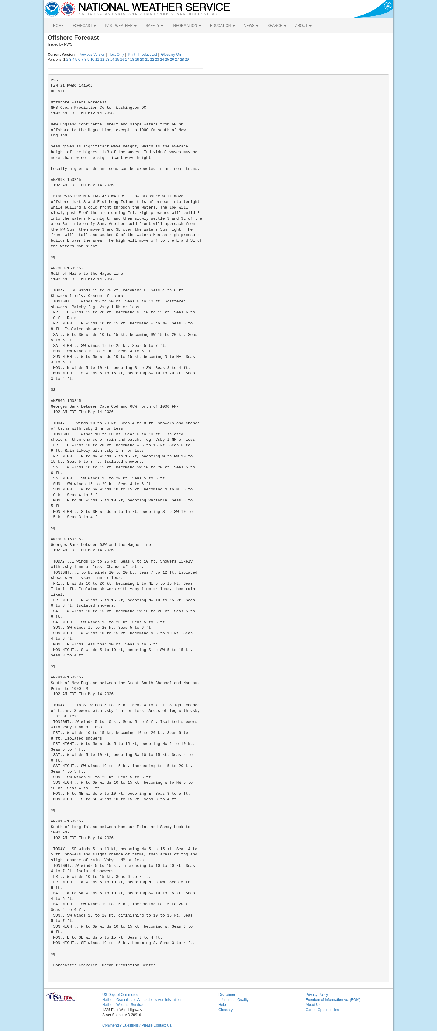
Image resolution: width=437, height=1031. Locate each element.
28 (182, 60)
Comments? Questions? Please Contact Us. (137, 1025)
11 (97, 60)
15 (117, 60)
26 (172, 60)
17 (127, 60)
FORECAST (84, 26)
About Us (313, 1005)
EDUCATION (222, 26)
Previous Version (91, 54)
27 (177, 60)
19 (137, 60)
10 (92, 60)
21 (147, 60)
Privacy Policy (317, 995)
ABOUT (303, 26)
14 (112, 60)
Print (131, 54)
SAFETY (154, 26)
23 (157, 60)
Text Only (116, 54)
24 (162, 60)
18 (132, 60)
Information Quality (233, 1000)
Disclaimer (226, 995)
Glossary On (171, 54)
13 (107, 60)
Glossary (225, 1010)
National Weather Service (122, 1005)
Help (222, 1005)
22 (152, 60)
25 (167, 60)
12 (102, 60)
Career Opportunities (322, 1010)
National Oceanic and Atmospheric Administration (141, 1000)
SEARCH (276, 26)
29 (187, 60)
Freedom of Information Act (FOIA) (333, 1000)
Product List (147, 54)
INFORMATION (186, 26)
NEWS (251, 26)
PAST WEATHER (121, 26)
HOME (58, 26)
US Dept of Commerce (120, 995)
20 (142, 60)
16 (122, 60)
